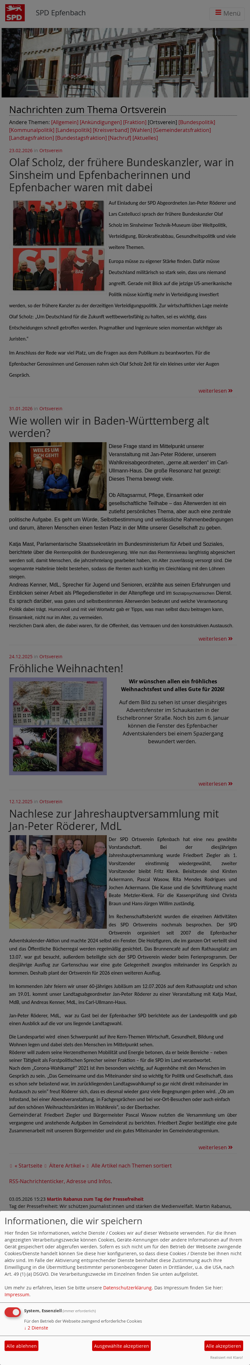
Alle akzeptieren (223, 1346)
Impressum (17, 1294)
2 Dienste (36, 1328)
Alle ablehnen (22, 1346)
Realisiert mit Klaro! (226, 1357)
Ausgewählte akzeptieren (121, 1346)
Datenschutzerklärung (127, 1288)
